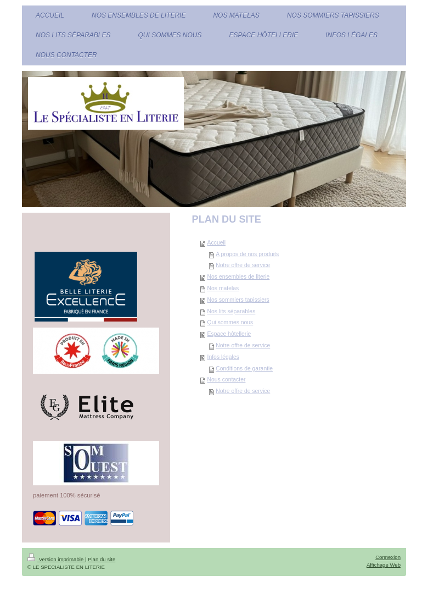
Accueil (216, 243)
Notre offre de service (243, 265)
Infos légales (223, 357)
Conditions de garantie (244, 369)
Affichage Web (384, 565)
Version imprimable (56, 559)
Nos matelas (223, 288)
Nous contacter (226, 379)
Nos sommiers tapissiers (238, 300)
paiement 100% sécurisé (66, 495)
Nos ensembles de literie (238, 277)
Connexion (388, 557)
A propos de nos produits (247, 254)
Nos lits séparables (231, 311)
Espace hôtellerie (229, 334)
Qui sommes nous (230, 322)
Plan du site (101, 559)
